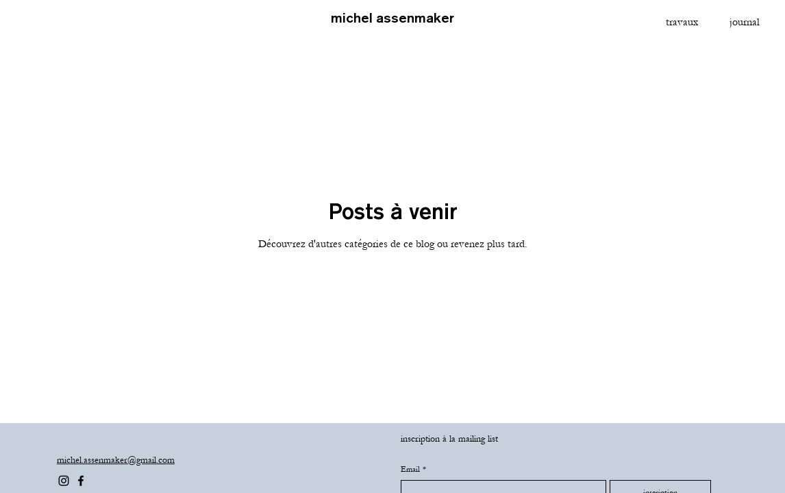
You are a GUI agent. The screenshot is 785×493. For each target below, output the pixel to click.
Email (413, 469)
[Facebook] (81, 481)
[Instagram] (64, 481)
